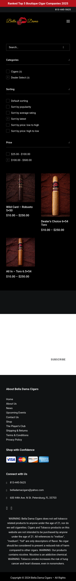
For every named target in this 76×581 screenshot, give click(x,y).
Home (9, 399)
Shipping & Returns (17, 430)
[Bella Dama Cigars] (22, 21)
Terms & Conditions (17, 435)
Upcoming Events (16, 412)
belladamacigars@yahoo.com (27, 490)
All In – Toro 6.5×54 (18, 271)
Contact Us (12, 417)
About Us (11, 403)
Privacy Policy (14, 439)
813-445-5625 (18, 482)
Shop (9, 421)
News (9, 408)
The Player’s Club (16, 426)
